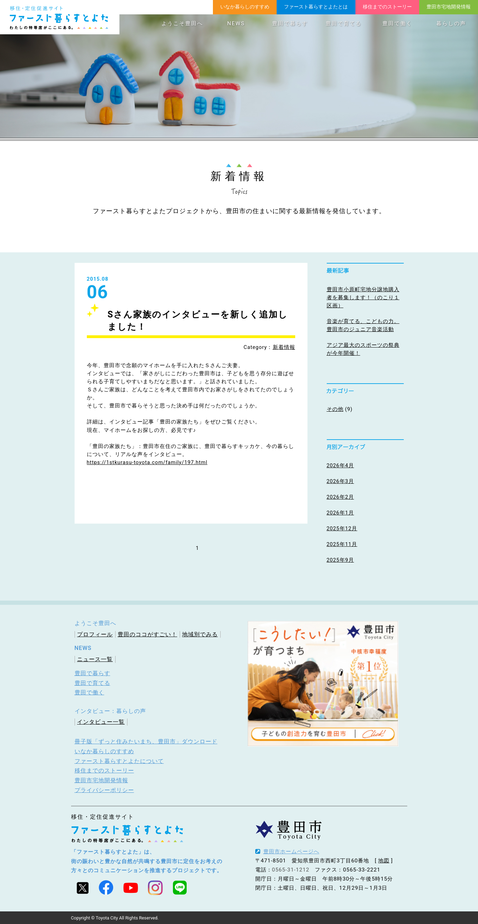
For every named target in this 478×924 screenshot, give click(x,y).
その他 (335, 409)
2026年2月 (340, 497)
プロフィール (95, 634)
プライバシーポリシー (104, 790)
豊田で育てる (343, 23)
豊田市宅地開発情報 (449, 6)
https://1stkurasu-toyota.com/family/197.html (147, 462)
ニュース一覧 (95, 659)
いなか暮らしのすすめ (244, 6)
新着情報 (284, 347)
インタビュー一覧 (101, 722)
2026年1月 (340, 513)
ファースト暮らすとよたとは (316, 6)
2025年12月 (342, 528)
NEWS (236, 23)
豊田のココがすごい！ (147, 634)
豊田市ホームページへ (291, 851)
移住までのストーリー (387, 6)
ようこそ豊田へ (182, 23)
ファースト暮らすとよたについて (119, 761)
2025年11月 (342, 544)
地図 (383, 861)
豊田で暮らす (290, 23)
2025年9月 (340, 560)
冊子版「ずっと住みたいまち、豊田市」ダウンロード (146, 741)
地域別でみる (200, 634)
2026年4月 (340, 465)
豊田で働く (397, 23)
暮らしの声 (451, 23)
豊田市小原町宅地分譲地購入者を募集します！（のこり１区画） (363, 297)
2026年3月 (340, 481)
